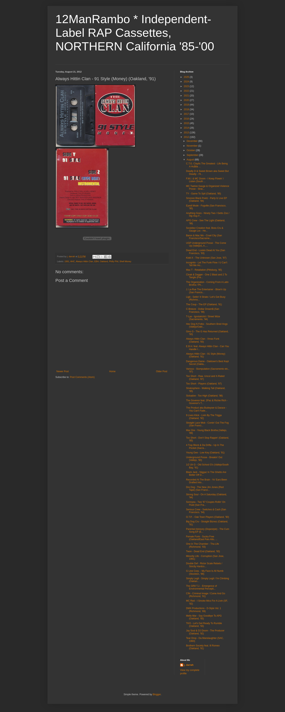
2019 (187, 104)
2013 (187, 132)
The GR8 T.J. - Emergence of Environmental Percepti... (201, 587)
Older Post (161, 371)
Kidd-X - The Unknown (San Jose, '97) (206, 257)
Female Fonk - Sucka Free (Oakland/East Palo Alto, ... (201, 538)
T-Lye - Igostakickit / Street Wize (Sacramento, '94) (203, 318)
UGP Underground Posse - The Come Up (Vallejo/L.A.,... (206, 244)
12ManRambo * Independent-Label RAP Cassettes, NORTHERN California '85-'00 (134, 32)
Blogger (157, 694)
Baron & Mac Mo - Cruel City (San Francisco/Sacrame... (204, 237)
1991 (67, 261)
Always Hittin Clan (84, 261)
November (192, 145)
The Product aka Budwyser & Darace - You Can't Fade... (206, 409)
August (191, 159)
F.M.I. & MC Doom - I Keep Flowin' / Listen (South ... (205, 180)
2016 (187, 118)
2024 (187, 81)
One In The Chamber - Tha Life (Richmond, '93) (202, 545)
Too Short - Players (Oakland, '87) (204, 383)
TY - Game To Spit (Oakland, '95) (203, 193)
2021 (187, 95)
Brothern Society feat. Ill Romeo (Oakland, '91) (202, 647)
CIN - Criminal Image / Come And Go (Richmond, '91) (205, 595)
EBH (96, 261)
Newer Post (62, 371)
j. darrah (188, 665)
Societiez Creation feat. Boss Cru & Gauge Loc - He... (204, 229)
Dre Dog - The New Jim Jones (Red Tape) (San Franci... (205, 488)
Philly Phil (113, 261)
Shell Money (125, 261)
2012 (187, 137)
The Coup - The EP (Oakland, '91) (204, 304)
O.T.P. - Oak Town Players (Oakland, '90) (207, 517)
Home (112, 371)
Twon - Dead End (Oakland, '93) (203, 551)
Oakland (104, 261)
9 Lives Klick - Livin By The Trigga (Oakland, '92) (204, 416)
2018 (187, 109)
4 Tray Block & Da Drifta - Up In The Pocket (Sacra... (205, 446)
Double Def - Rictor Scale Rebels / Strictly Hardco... (204, 565)
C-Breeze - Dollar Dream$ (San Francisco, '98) (202, 310)
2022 (187, 90)
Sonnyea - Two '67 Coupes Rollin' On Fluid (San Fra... (205, 503)
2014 (187, 127)
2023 (187, 86)
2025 (187, 77)
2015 (187, 123)
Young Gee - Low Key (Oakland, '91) (205, 452)
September (193, 155)
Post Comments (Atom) (82, 377)
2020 (187, 100)
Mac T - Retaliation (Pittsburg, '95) (204, 269)
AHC (72, 261)
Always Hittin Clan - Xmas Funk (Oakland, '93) (202, 340)
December (192, 141)
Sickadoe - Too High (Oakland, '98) (204, 395)
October (191, 150)
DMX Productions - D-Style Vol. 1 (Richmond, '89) (203, 609)
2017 (187, 114)
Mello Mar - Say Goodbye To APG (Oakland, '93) (204, 617)
